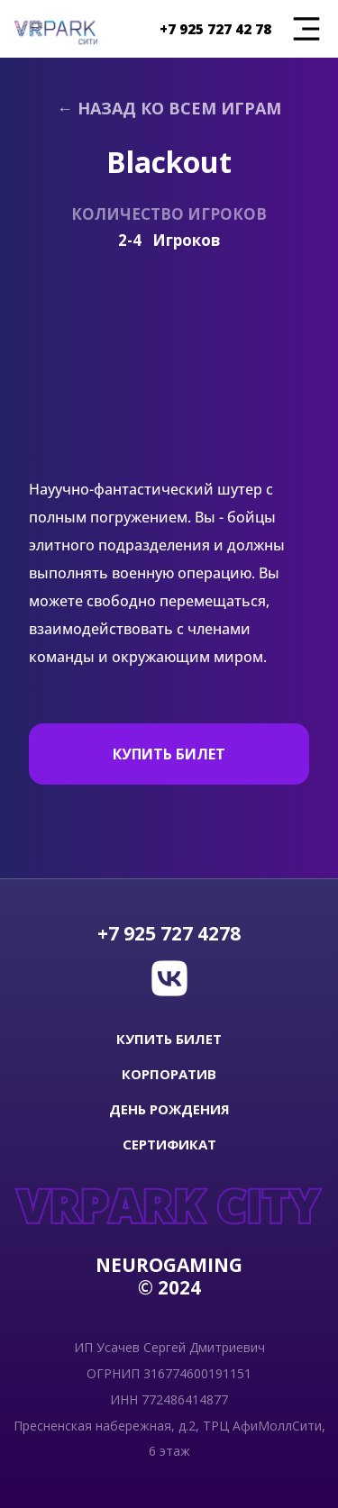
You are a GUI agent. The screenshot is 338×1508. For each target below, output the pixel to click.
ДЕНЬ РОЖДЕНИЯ (169, 1109)
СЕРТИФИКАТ (169, 1144)
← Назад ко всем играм (169, 108)
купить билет (169, 1039)
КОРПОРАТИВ (169, 1074)
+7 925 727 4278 (169, 933)
